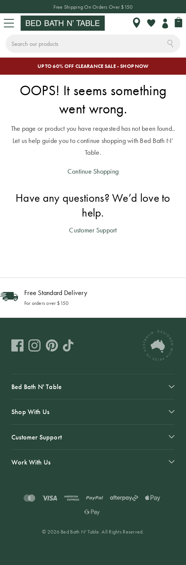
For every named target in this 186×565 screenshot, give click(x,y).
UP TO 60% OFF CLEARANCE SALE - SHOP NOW (93, 66)
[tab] (93, 386)
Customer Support (93, 230)
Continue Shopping (93, 171)
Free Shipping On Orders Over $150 (93, 6)
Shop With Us (30, 411)
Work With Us (30, 462)
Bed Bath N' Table (36, 386)
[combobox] (93, 44)
